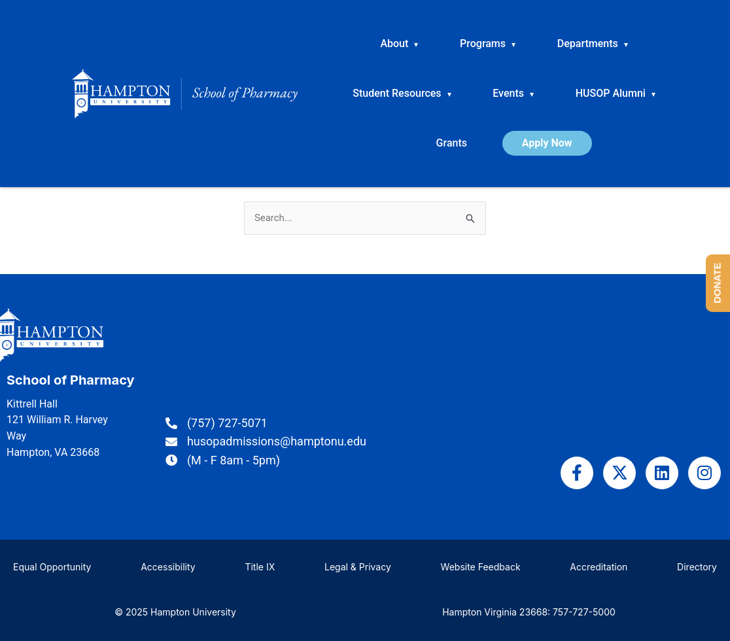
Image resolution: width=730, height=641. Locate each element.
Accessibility (168, 566)
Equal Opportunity (52, 566)
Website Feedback (481, 566)
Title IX (260, 566)
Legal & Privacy (357, 566)
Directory (697, 566)
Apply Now (547, 143)
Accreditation (598, 566)
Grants (451, 143)
